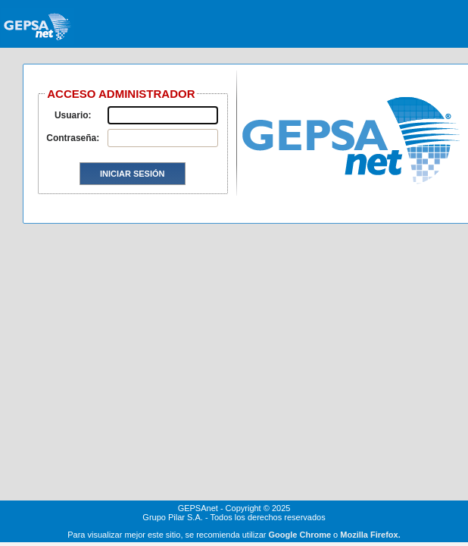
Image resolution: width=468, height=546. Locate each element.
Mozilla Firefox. (370, 534)
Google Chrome (300, 534)
